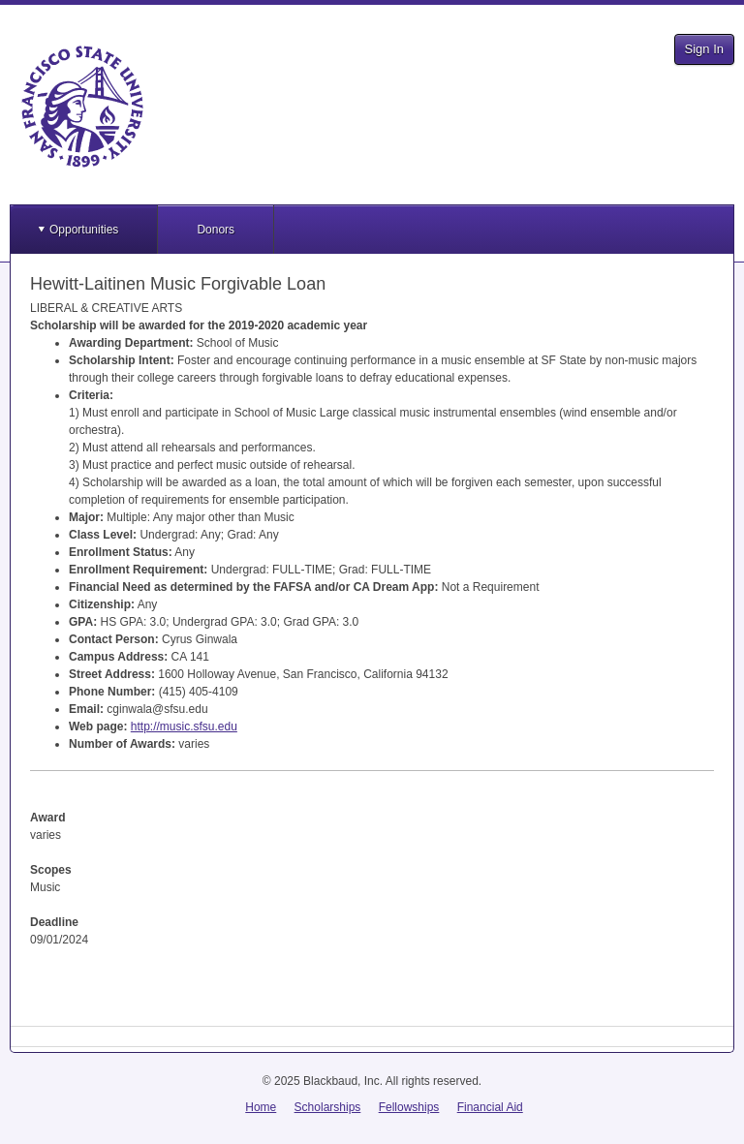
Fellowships (409, 1107)
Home (260, 1107)
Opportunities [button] (83, 229)
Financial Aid (490, 1107)
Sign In (704, 49)
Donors (215, 229)
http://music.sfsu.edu (184, 726)
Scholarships (327, 1107)
